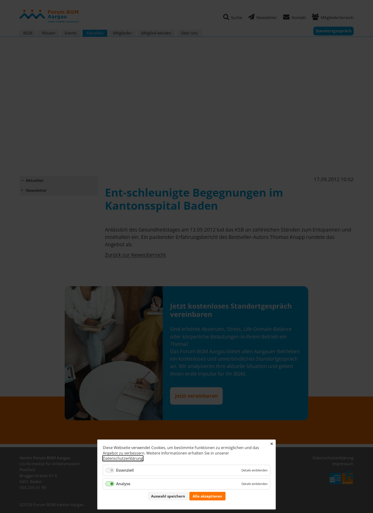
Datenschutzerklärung (123, 458)
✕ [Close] (271, 443)
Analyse (123, 483)
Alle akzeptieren (207, 496)
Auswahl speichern (168, 496)
